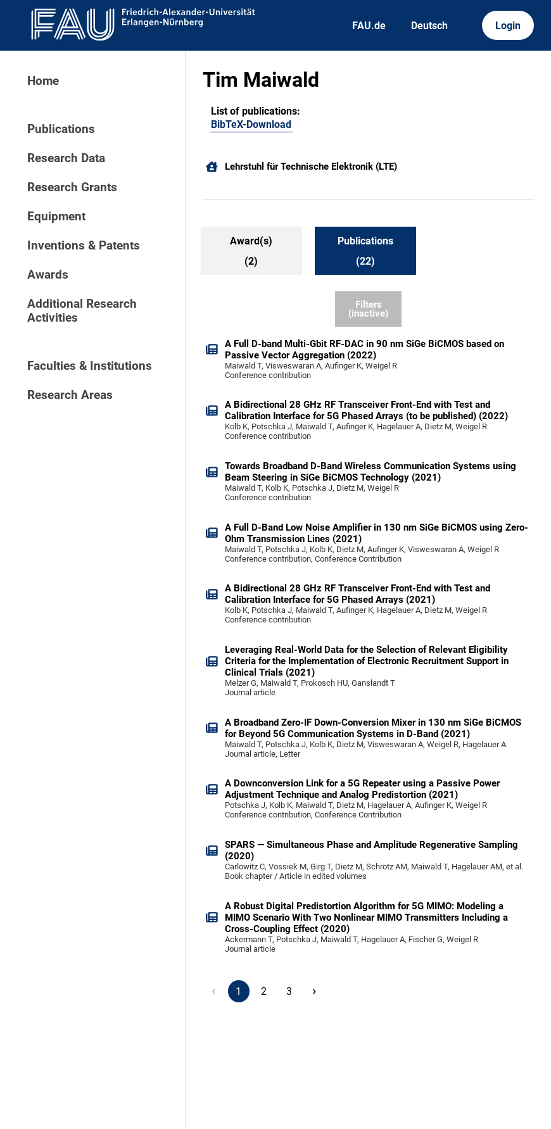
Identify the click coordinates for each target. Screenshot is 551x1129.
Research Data (66, 158)
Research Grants (72, 187)
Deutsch (429, 26)
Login (508, 26)
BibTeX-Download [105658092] (251, 124)
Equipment (56, 217)
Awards (47, 275)
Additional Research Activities (82, 311)
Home (43, 81)
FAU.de (369, 26)
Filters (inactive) (368, 309)
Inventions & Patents (83, 246)
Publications (61, 129)
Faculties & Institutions (89, 366)
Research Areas (70, 395)
